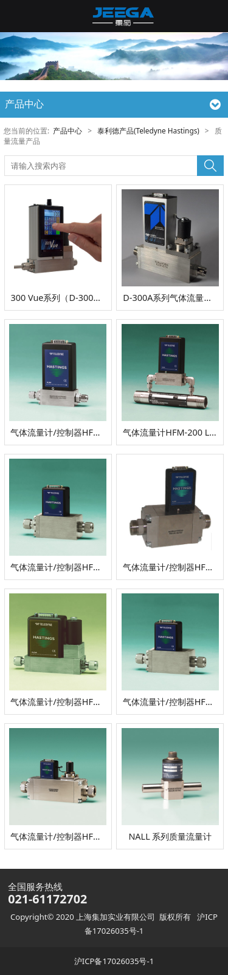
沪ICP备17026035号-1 (114, 961)
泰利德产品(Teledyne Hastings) (148, 130)
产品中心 (67, 130)
